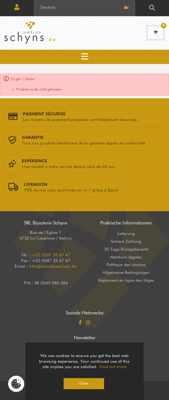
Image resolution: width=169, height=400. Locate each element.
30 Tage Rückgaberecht (126, 249)
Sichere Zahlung (126, 242)
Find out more (113, 367)
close (83, 383)
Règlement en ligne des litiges (126, 280)
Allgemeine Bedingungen (126, 273)
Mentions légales (126, 257)
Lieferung (126, 234)
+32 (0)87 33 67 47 (51, 255)
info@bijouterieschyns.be (53, 266)
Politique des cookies (126, 265)
